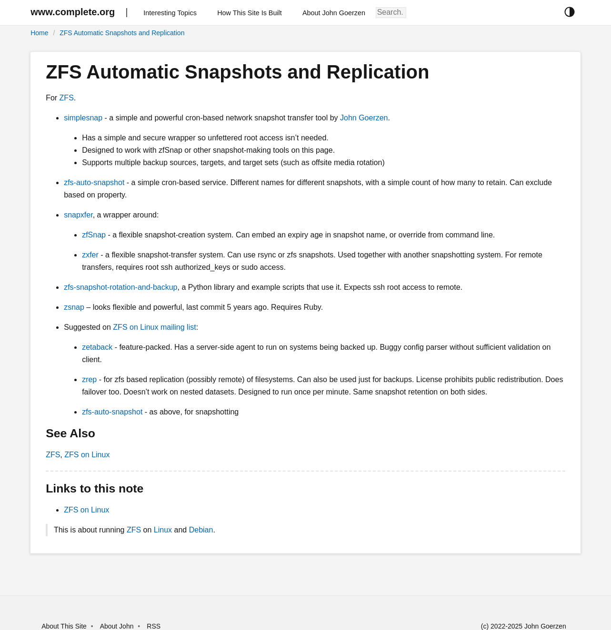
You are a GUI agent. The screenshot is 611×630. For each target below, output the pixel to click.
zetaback (97, 347)
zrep (89, 379)
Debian (201, 530)
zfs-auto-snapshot (94, 182)
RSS (153, 626)
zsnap (74, 307)
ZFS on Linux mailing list (154, 327)
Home (39, 33)
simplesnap (83, 118)
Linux (163, 530)
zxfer (90, 255)
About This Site (64, 626)
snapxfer (78, 215)
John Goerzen (364, 118)
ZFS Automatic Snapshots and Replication (122, 33)
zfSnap (94, 235)
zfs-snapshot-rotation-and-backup (120, 287)
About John (117, 626)
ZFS (67, 98)
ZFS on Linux (87, 455)
